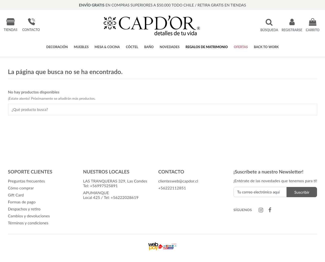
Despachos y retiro (24, 208)
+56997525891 (104, 185)
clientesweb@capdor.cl (178, 180)
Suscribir (302, 192)
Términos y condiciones (28, 222)
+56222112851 (172, 187)
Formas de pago (22, 201)
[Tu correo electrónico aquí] (260, 192)
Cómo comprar (21, 187)
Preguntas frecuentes (26, 180)
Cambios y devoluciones (29, 215)
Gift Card (16, 194)
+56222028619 (124, 197)
